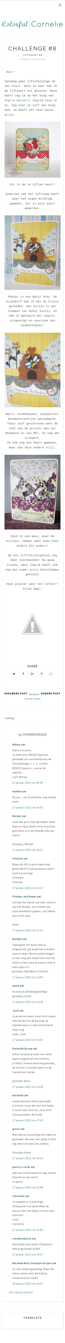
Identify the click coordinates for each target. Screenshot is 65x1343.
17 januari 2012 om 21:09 (27, 1230)
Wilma (16, 744)
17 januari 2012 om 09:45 (27, 782)
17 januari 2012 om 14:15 (27, 1039)
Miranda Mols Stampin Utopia (32, 1263)
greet (16, 1129)
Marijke (17, 939)
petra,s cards (21, 1167)
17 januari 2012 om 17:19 (27, 1120)
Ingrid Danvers (17, 100)
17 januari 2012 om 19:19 (27, 1158)
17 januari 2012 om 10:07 (27, 807)
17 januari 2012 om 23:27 (27, 1254)
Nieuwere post (16, 693)
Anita (15, 985)
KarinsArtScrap (22, 1048)
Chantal (17, 858)
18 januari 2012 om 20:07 (27, 1283)
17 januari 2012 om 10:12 (27, 849)
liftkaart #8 (32, 55)
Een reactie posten (21, 1292)
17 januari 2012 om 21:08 (27, 1187)
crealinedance (21, 1238)
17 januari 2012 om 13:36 (27, 1002)
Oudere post (50, 693)
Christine (18, 1196)
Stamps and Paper (24, 896)
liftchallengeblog (35, 555)
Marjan (17, 816)
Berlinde (18, 1095)
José (15, 1010)
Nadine (17, 791)
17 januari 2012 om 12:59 (27, 977)
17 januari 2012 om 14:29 (27, 1086)
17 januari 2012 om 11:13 (27, 930)
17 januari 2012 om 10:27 (27, 888)
